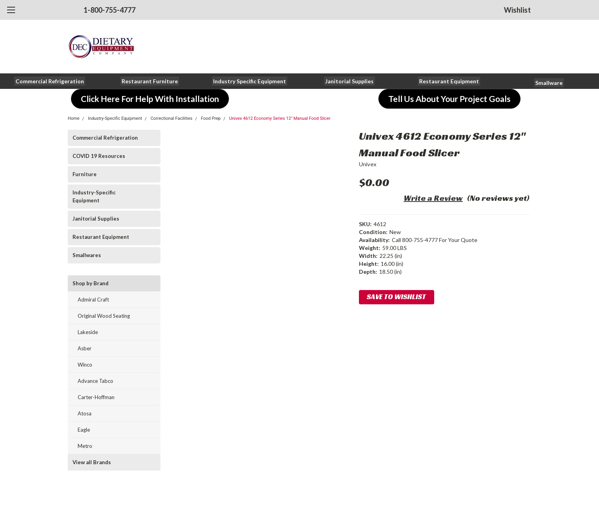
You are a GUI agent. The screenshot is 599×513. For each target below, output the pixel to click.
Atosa (85, 413)
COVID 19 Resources (98, 156)
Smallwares (86, 255)
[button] (50, 81)
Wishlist (517, 10)
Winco (85, 364)
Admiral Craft (93, 299)
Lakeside (88, 332)
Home (74, 118)
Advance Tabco (95, 381)
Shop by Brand (90, 283)
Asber (85, 348)
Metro (85, 446)
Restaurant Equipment (100, 237)
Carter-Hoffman (96, 397)
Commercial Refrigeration (105, 137)
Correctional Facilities (172, 118)
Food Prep (211, 118)
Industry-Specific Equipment (115, 118)
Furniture (84, 174)
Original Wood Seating (104, 316)
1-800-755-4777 (109, 10)
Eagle (84, 430)
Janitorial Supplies (95, 218)
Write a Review (433, 198)
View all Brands (91, 462)
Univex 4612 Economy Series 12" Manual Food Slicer (279, 118)
